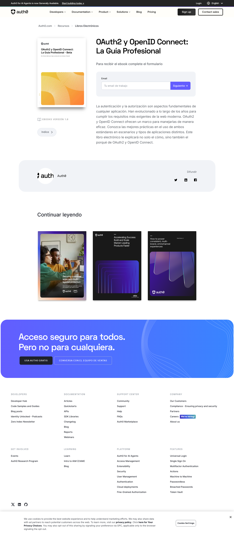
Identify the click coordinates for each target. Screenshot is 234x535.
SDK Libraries (71, 416)
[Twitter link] (13, 504)
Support (121, 406)
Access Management (128, 461)
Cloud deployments (127, 487)
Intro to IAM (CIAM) (74, 461)
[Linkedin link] (19, 504)
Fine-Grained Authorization (131, 492)
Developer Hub (19, 401)
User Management (127, 476)
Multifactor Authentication (184, 466)
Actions (174, 471)
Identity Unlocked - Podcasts (26, 416)
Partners (174, 411)
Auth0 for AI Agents (127, 456)
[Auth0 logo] (19, 12)
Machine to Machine (181, 476)
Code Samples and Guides (25, 406)
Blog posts (16, 411)
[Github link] (26, 504)
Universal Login (178, 456)
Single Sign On (178, 461)
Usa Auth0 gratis (36, 360)
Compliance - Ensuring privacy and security (193, 406)
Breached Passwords (181, 487)
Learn (67, 456)
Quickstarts (70, 406)
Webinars (69, 437)
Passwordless (177, 481)
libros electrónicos (86, 25)
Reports (68, 432)
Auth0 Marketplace (127, 421)
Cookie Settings (185, 523)
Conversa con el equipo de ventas (83, 360)
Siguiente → (180, 85)
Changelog (70, 421)
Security (121, 471)
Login (198, 3)
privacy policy (123, 522)
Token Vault (176, 492)
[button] (187, 12)
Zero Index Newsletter (23, 421)
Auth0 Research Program (24, 461)
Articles (68, 401)
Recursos (65, 25)
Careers (183, 417)
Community (123, 401)
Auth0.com (46, 25)
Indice (45, 132)
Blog (66, 427)
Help (119, 411)
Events (14, 456)
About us (175, 421)
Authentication (125, 481)
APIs (66, 411)
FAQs (120, 416)
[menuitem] (58, 12)
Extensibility (123, 466)
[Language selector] (215, 3)
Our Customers (178, 401)
